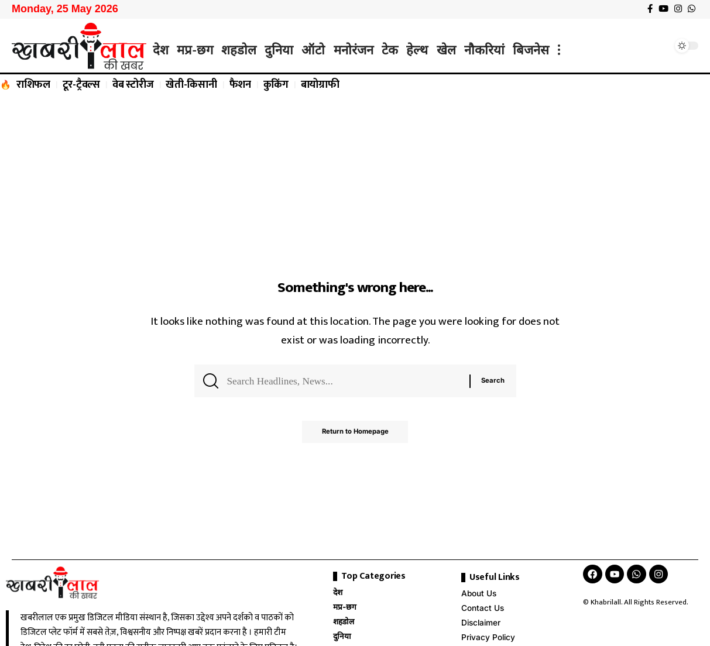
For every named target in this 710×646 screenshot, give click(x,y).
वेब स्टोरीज (133, 85)
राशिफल (33, 85)
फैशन (240, 85)
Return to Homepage (355, 436)
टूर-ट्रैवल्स (82, 85)
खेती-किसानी (191, 85)
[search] (660, 45)
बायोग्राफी (320, 85)
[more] (559, 50)
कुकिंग (276, 85)
